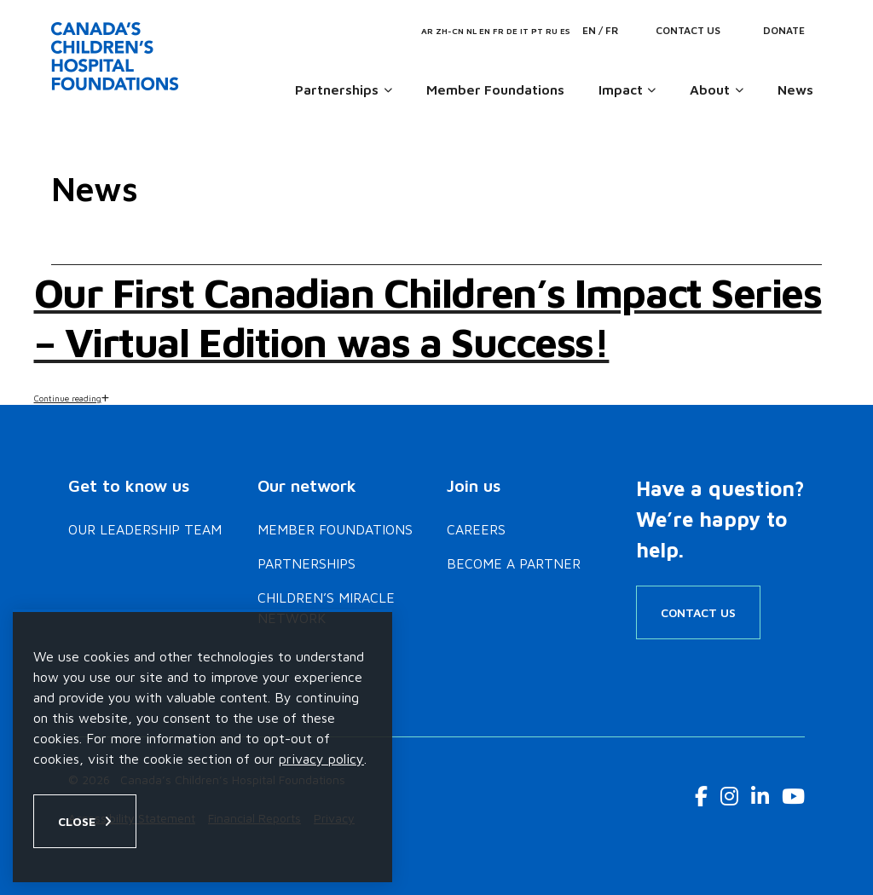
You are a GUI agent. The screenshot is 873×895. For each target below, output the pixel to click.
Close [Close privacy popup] (76, 821)
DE (511, 31)
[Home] (117, 56)
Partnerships (337, 89)
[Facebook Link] (701, 796)
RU (552, 31)
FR (498, 31)
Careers (476, 529)
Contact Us (688, 30)
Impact (620, 89)
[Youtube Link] (793, 796)
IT (524, 31)
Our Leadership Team (145, 529)
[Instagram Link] (729, 796)
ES (565, 31)
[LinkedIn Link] (760, 796)
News (795, 89)
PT (537, 31)
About (710, 89)
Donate (784, 30)
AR (427, 31)
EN (484, 31)
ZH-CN (450, 31)
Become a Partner (514, 563)
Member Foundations (495, 89)
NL (471, 31)
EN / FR (600, 30)
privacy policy (321, 758)
